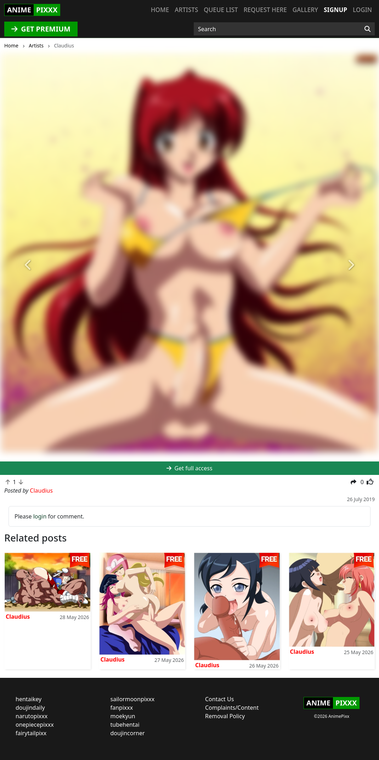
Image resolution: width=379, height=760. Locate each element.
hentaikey (28, 699)
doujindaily (30, 707)
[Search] (367, 29)
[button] (28, 265)
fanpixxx (122, 707)
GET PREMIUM (40, 29)
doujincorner (128, 733)
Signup (335, 10)
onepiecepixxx (35, 724)
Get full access (189, 468)
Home (160, 10)
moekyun (123, 716)
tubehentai (125, 724)
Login (362, 10)
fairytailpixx (31, 733)
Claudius (18, 616)
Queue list (221, 10)
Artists (186, 10)
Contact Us (219, 699)
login (40, 516)
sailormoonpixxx (133, 699)
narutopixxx (31, 716)
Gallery (305, 10)
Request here (265, 10)
